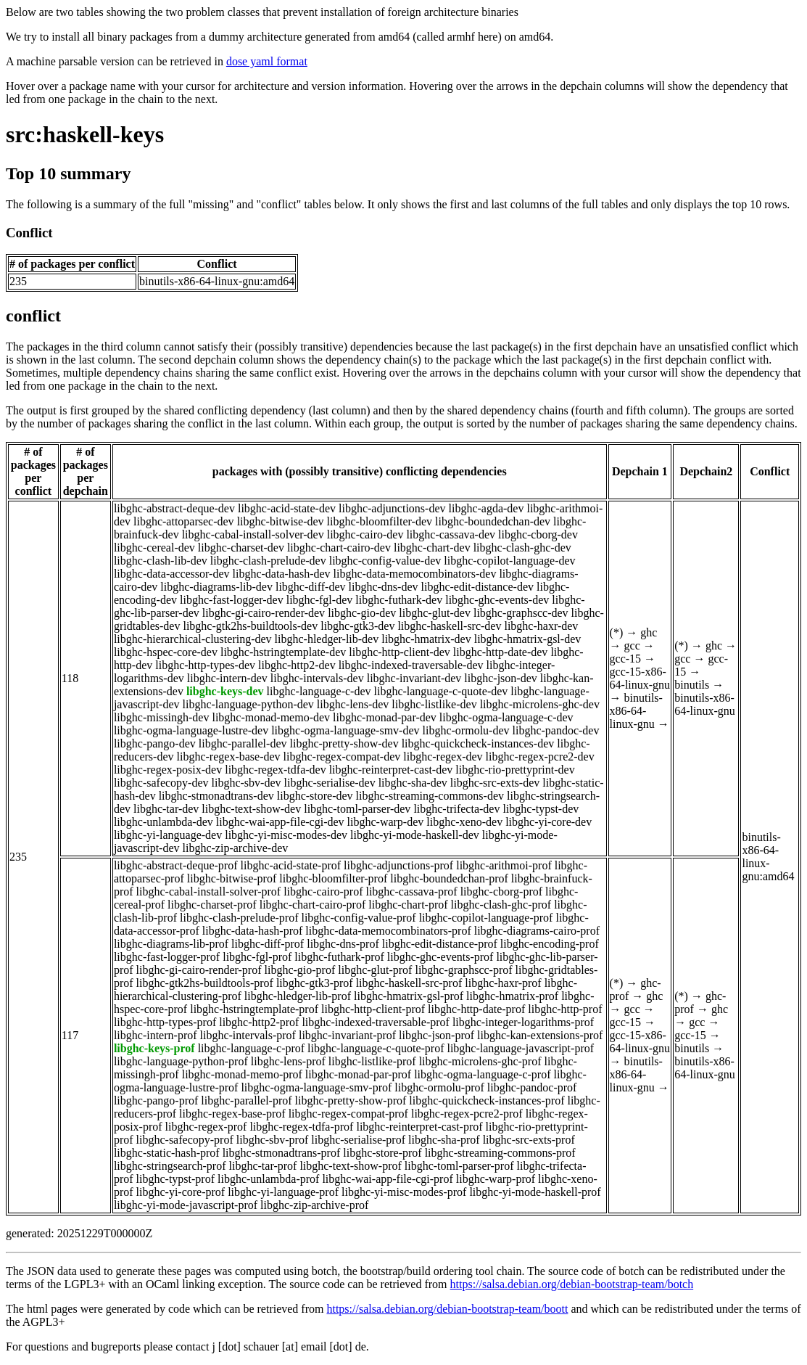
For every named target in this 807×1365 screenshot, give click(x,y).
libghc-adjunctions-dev (392, 508)
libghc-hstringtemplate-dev (283, 652)
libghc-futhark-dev (398, 600)
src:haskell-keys (85, 134)
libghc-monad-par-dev (384, 717)
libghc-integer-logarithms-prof (523, 1022)
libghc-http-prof (565, 1009)
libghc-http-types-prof (165, 1022)
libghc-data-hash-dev (282, 573)
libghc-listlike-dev (434, 704)
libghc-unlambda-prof (268, 1179)
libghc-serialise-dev (330, 782)
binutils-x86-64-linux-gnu (636, 711)
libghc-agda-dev (486, 508)
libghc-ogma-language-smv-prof (316, 1087)
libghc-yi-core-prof (180, 1192)
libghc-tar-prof (263, 1166)
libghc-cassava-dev (450, 534)
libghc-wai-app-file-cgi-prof (387, 1179)
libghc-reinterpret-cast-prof (419, 1126)
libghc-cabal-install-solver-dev (253, 534)
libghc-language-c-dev (319, 691)
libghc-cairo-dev (365, 534)
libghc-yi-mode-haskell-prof (534, 1192)
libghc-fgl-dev (319, 600)
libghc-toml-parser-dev (357, 809)
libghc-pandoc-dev (556, 730)
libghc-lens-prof (288, 1061)
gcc (632, 645)
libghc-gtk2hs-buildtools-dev (250, 626)
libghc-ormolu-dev (466, 730)
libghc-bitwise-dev (280, 521)
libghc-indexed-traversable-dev (411, 665)
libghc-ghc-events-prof (440, 957)
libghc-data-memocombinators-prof (388, 931)
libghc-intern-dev (227, 678)
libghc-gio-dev (362, 613)
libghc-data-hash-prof (252, 931)
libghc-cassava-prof (411, 891)
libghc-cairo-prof (323, 891)
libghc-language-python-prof (181, 1061)
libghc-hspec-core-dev (166, 652)
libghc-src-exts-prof (529, 1140)
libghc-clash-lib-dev (160, 560)
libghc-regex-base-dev (229, 756)
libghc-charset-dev (241, 547)
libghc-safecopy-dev (161, 782)
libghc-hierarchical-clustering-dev (193, 639)
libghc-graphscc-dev (520, 613)
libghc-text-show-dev (251, 809)
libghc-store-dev (315, 796)
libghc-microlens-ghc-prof (480, 1061)
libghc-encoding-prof (549, 944)
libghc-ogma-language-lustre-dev (191, 730)
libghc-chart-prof (407, 904)
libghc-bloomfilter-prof (333, 878)
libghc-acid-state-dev (287, 508)
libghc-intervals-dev (317, 678)
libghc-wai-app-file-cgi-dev (280, 822)
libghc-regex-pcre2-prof (467, 1113)
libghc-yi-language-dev (168, 835)
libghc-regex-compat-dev (342, 756)
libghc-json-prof (436, 1035)
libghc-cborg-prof (501, 891)
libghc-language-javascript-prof (520, 1048)
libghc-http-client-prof (373, 1009)
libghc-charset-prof (212, 904)
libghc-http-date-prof (476, 1009)
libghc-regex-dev (442, 756)
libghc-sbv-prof (272, 1140)
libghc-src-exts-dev (495, 782)
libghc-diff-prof (267, 944)
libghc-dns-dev (383, 587)
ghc (648, 632)
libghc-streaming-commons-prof (500, 1153)
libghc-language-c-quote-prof (375, 1048)
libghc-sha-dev (412, 782)
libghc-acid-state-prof (291, 865)
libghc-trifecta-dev (456, 809)
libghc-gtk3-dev (357, 626)
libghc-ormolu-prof (439, 1087)
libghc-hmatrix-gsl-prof (408, 996)
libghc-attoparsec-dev (183, 521)
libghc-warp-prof (495, 1179)
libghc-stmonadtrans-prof (282, 1153)
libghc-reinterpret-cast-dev (391, 769)
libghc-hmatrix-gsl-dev (528, 639)
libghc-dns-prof (343, 944)
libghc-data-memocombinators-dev (415, 573)
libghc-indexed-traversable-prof (375, 1022)
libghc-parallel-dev (243, 743)
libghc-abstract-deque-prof (176, 865)
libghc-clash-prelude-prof (239, 917)
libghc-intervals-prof (248, 1035)
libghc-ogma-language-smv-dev (345, 730)
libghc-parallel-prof (246, 1100)
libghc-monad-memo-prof (242, 1074)
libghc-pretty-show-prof (351, 1100)
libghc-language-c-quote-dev (441, 691)
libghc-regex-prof (206, 1126)
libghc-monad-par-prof (358, 1074)
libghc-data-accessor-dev (172, 573)
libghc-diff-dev (311, 587)
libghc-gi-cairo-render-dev (263, 613)
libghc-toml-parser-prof (459, 1166)
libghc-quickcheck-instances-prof (486, 1100)
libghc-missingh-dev (162, 717)
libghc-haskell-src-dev (449, 626)
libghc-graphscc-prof (463, 970)
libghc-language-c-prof (251, 1048)
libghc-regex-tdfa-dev (275, 769)
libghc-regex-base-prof (232, 1113)
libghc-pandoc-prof (532, 1087)
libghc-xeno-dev (464, 822)
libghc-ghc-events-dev (497, 600)
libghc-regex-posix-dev (168, 769)
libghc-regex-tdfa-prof (301, 1126)
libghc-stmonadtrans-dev (216, 796)
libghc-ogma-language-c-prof (482, 1074)
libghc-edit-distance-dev (477, 587)
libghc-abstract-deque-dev (174, 508)
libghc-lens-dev (353, 704)
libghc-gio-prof (299, 970)
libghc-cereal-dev (154, 547)
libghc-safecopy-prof (184, 1140)
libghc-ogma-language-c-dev (506, 717)
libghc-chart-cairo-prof (313, 904)
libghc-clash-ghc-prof (501, 904)
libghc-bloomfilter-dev (379, 521)
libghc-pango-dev (155, 743)
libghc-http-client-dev (399, 652)
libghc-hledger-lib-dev (327, 639)
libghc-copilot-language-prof (486, 917)
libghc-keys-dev (225, 691)
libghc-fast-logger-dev (232, 600)
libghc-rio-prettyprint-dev (514, 769)
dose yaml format (266, 61)
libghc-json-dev (500, 678)
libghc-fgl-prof (257, 957)
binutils (691, 685)
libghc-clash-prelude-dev (268, 560)
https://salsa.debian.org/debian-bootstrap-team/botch (572, 1284)
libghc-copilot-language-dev (509, 560)
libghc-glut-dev (435, 613)
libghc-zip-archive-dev (236, 848)
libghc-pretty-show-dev (343, 743)
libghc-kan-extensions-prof (540, 1035)
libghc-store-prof (382, 1153)
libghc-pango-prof (156, 1100)
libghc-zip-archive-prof (314, 1205)
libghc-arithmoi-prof (504, 865)
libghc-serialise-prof (358, 1140)
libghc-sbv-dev (246, 782)
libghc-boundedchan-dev (492, 521)
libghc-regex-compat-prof (348, 1113)
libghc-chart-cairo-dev (339, 547)
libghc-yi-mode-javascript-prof (185, 1205)
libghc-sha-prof (444, 1140)
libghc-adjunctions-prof (398, 865)
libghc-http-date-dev (500, 652)
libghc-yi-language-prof (283, 1192)
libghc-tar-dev (166, 809)
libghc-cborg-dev (538, 534)
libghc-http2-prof (259, 1022)
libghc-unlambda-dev (163, 822)
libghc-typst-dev (540, 809)
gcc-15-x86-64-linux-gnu (640, 678)
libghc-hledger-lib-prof (297, 996)
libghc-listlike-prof (372, 1061)
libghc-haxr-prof (503, 983)
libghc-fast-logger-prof (167, 957)
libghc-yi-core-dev (548, 822)
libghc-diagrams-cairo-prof (537, 931)
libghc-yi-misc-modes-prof (404, 1192)
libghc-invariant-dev (414, 678)
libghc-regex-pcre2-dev (540, 756)
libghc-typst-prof (175, 1179)
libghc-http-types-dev (205, 665)
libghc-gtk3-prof (314, 983)
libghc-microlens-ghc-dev (540, 704)
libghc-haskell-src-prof (409, 983)
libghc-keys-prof (154, 1048)
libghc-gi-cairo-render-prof (199, 970)
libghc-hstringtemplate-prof (254, 1009)
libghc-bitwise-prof (232, 878)
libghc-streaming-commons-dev (430, 796)
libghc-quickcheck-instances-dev (478, 743)
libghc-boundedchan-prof (449, 878)
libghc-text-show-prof (350, 1166)
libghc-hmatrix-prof (512, 996)
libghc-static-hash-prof (167, 1153)
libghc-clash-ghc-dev (522, 547)
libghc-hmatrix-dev (426, 639)
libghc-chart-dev (432, 547)
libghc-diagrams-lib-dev (216, 587)
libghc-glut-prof (375, 970)
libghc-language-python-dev (248, 704)
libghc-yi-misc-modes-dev (286, 835)
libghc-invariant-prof (347, 1035)
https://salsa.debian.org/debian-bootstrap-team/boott (447, 1309)
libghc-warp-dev (385, 822)
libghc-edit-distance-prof (439, 944)
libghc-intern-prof (155, 1035)
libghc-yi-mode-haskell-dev (414, 835)
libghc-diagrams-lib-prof (171, 944)
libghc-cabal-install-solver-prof (208, 891)
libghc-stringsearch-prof (170, 1166)
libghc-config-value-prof (358, 917)
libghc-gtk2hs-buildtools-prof (204, 983)
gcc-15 (626, 658)
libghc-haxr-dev (541, 626)
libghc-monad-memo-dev (271, 717)
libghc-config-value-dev (385, 560)
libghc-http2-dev (297, 665)
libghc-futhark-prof (339, 957)
